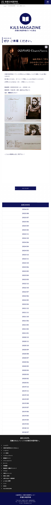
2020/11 (25, 341)
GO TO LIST (25, 188)
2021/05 (25, 325)
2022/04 (25, 304)
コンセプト (5, 445)
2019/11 (25, 391)
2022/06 (25, 296)
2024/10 (25, 238)
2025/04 (25, 226)
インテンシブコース (8, 455)
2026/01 (25, 209)
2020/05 (25, 366)
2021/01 (25, 333)
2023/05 (25, 271)
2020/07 (25, 358)
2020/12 (25, 337)
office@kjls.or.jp (28, 503)
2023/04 (25, 275)
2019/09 (25, 399)
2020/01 (25, 382)
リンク (4, 483)
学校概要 (5, 465)
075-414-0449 (22, 501)
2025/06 (25, 221)
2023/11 (25, 259)
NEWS (4, 486)
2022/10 (25, 288)
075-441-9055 (32, 501)
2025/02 (25, 230)
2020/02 (25, 378)
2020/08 (25, 354)
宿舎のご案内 (6, 475)
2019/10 (25, 395)
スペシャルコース (7, 460)
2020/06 (25, 362)
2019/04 (25, 420)
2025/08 (25, 213)
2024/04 (25, 246)
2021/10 (25, 316)
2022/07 (25, 292)
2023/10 (25, 263)
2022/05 (25, 300)
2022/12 (25, 283)
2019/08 (25, 403)
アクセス (5, 470)
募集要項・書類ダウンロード (10, 468)
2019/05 (25, 416)
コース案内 (5, 453)
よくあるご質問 (6, 480)
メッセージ (5, 450)
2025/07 (25, 217)
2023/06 (25, 267)
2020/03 (25, 374)
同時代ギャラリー (12, 92)
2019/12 (25, 387)
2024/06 (25, 242)
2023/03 (25, 279)
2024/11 (25, 234)
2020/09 (25, 349)
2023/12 (25, 255)
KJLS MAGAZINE (7, 488)
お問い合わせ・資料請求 (9, 478)
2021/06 (25, 321)
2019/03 (25, 424)
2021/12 (25, 308)
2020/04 (25, 370)
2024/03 (25, 250)
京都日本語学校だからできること (11, 448)
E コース (5, 463)
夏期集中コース (6, 458)
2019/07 (25, 407)
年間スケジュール (7, 473)
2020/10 (25, 345)
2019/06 (25, 411)
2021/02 (25, 329)
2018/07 (25, 432)
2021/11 (25, 312)
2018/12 (25, 428)
